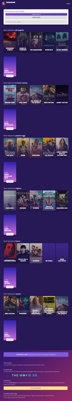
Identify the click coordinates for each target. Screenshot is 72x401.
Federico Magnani (13, 365)
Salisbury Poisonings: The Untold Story (49, 311)
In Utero (49, 261)
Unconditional (10, 261)
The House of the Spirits (36, 102)
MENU (68, 4)
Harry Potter (62, 103)
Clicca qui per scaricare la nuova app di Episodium (36, 355)
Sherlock (49, 50)
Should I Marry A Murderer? (35, 312)
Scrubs (36, 208)
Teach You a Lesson (23, 260)
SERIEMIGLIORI (7, 230)
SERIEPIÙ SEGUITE (8, 71)
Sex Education (36, 50)
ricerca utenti (36, 17)
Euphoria (36, 155)
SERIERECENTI (7, 335)
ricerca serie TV (36, 14)
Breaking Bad (62, 208)
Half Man (23, 103)
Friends (23, 208)
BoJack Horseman (49, 207)
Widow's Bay (10, 103)
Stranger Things (10, 49)
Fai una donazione (35, 388)
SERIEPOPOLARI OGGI (8, 176)
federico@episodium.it (26, 395)
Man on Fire (49, 103)
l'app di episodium (11, 397)
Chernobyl (10, 208)
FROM (23, 155)
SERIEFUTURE (7, 282)
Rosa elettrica (62, 260)
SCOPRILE (9, 76)
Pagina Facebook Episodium (47, 395)
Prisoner (23, 314)
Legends (36, 261)
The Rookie (49, 155)
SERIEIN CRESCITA (8, 124)
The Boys (9, 155)
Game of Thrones (23, 49)
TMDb (35, 372)
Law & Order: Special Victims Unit (62, 153)
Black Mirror (62, 50)
